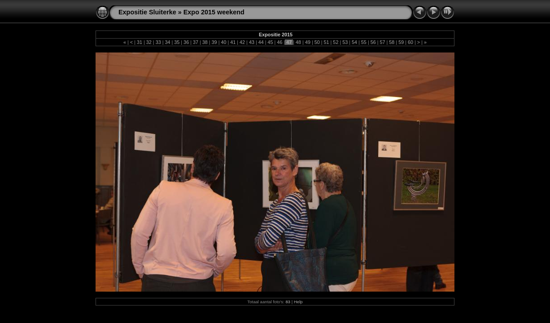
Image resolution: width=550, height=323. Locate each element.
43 (252, 42)
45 (270, 42)
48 (298, 42)
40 (223, 42)
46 (279, 42)
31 (139, 42)
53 (345, 42)
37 (196, 42)
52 (336, 42)
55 (364, 42)
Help (298, 301)
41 (233, 42)
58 (392, 42)
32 (149, 42)
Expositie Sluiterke (147, 12)
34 (167, 42)
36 (186, 42)
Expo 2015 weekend (213, 12)
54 (354, 42)
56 (373, 42)
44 (261, 42)
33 (158, 42)
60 (410, 42)
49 (308, 42)
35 (177, 42)
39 (214, 42)
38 (205, 42)
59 (401, 42)
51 (327, 42)
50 (317, 42)
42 (242, 42)
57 (383, 42)
